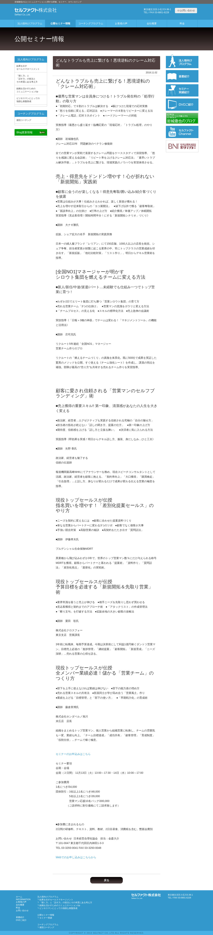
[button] (186, 10)
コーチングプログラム (90, 23)
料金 (182, 23)
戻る (106, 880)
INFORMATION (23, 899)
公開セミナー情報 (60, 23)
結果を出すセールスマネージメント (28, 67)
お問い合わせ (22, 910)
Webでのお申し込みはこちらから (76, 857)
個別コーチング (23, 120)
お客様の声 (121, 23)
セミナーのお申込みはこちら (73, 754)
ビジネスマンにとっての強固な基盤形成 (28, 99)
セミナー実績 (44, 918)
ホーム (19, 897)
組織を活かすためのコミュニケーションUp (27, 90)
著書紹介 (20, 917)
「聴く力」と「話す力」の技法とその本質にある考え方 (27, 79)
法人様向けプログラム (29, 23)
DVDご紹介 (21, 920)
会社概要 (152, 23)
